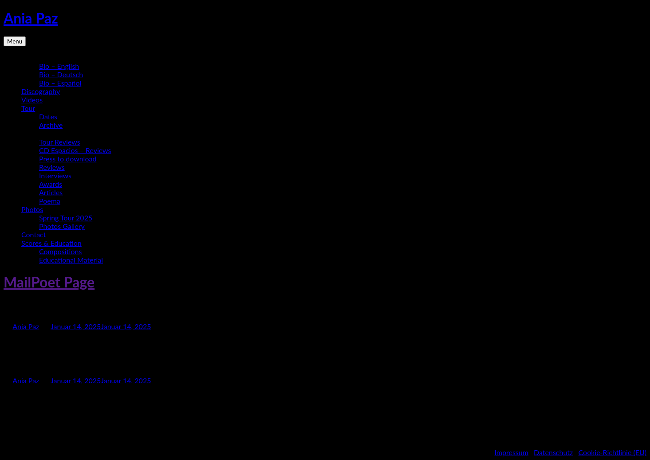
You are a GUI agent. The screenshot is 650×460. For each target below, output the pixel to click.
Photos (32, 209)
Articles (51, 192)
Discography (40, 91)
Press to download (67, 158)
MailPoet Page (49, 282)
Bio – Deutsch (61, 74)
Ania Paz (31, 18)
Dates (48, 116)
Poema (49, 201)
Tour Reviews (59, 142)
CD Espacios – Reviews (75, 150)
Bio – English (59, 66)
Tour (28, 108)
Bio (26, 57)
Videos (32, 99)
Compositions (60, 251)
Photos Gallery (62, 226)
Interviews (55, 175)
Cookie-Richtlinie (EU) (612, 452)
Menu (14, 41)
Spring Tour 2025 (65, 217)
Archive (51, 125)
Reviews (52, 167)
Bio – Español (60, 83)
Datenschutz (553, 452)
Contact (33, 234)
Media (31, 133)
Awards (50, 184)
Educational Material (71, 260)
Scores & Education (51, 243)
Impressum (511, 452)
